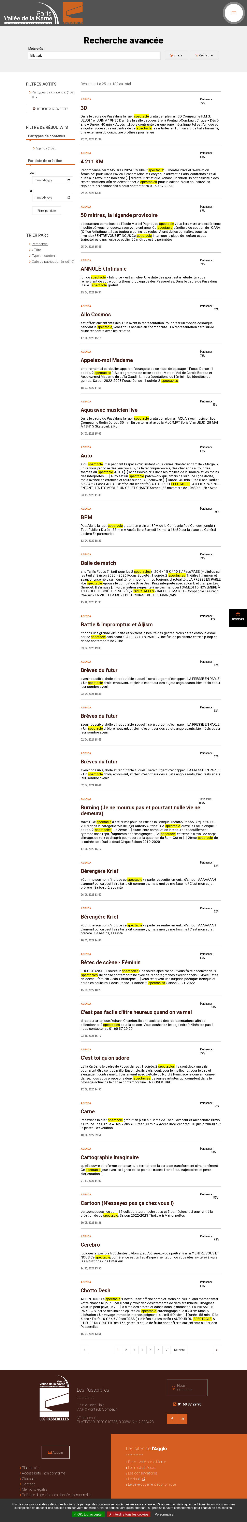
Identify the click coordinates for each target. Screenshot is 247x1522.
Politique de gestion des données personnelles (56, 1495)
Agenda (86, 99)
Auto (86, 456)
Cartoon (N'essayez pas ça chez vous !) (127, 1203)
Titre (37, 250)
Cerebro (90, 1245)
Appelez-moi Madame (107, 360)
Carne (88, 1111)
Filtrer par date (47, 210)
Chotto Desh (95, 1290)
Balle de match (98, 563)
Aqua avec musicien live (109, 410)
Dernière (179, 1350)
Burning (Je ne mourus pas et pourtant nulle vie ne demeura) (140, 810)
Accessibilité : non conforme (43, 1473)
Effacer (178, 55)
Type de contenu (44, 256)
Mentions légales (34, 1489)
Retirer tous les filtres (52, 108)
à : (31, 191)
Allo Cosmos (96, 314)
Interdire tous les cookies (128, 1514)
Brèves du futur (99, 670)
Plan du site (30, 1468)
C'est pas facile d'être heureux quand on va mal (136, 1012)
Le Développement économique (152, 1484)
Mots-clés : (36, 49)
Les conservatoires (143, 1473)
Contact (28, 1484)
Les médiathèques (142, 1467)
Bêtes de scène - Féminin (111, 962)
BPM (86, 517)
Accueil (58, 1452)
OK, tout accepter (88, 1514)
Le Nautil (134, 1479)
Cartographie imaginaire (110, 1157)
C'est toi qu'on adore (105, 1058)
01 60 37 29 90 (187, 1404)
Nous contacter (185, 1387)
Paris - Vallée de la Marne (147, 1462)
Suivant (217, 1350)
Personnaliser (165, 1514)
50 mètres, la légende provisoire (119, 215)
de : (32, 173)
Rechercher (206, 55)
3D (84, 108)
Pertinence (40, 244)
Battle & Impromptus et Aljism (117, 624)
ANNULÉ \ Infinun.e (104, 269)
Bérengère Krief (100, 871)
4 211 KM (92, 162)
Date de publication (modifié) (53, 261)
